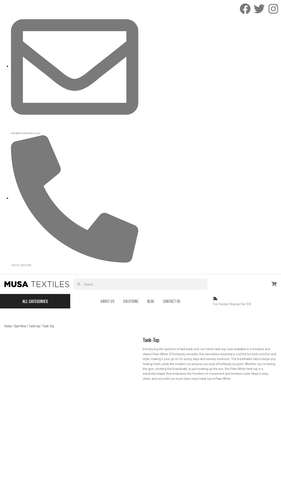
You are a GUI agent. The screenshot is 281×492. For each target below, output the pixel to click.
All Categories (35, 301)
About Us (107, 301)
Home (8, 325)
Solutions (131, 301)
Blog (150, 301)
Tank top (34, 325)
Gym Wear (20, 325)
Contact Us (171, 301)
